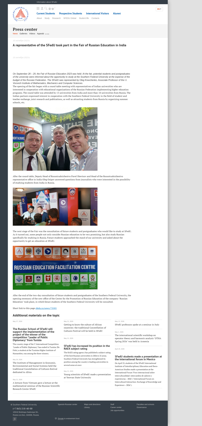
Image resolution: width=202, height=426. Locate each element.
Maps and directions (92, 404)
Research (56, 18)
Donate (61, 418)
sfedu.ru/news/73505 (46, 308)
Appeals (40, 33)
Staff (112, 404)
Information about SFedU (47, 2)
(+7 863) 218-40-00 (22, 408)
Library (87, 407)
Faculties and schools (145, 404)
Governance (142, 407)
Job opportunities (117, 410)
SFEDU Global (69, 18)
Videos (32, 33)
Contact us (50, 33)
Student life (84, 18)
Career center (115, 407)
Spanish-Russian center (67, 404)
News (15, 33)
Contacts (95, 18)
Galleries (23, 33)
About (39, 18)
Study (47, 18)
